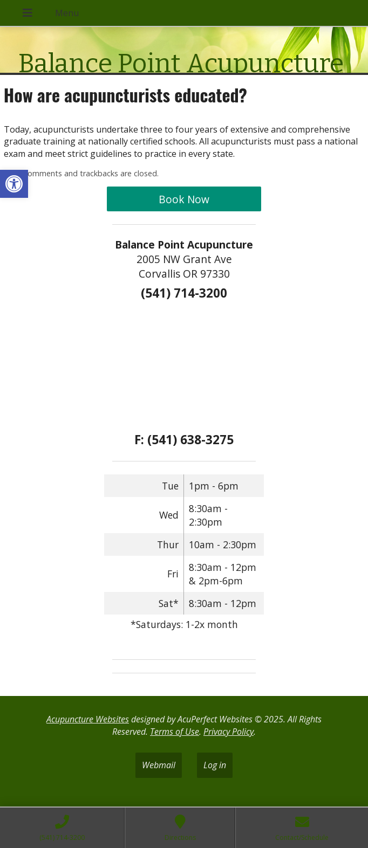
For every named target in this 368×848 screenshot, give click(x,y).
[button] (14, 184)
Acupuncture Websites (87, 719)
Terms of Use (174, 731)
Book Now (184, 199)
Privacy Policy (228, 731)
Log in (214, 765)
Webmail (158, 765)
